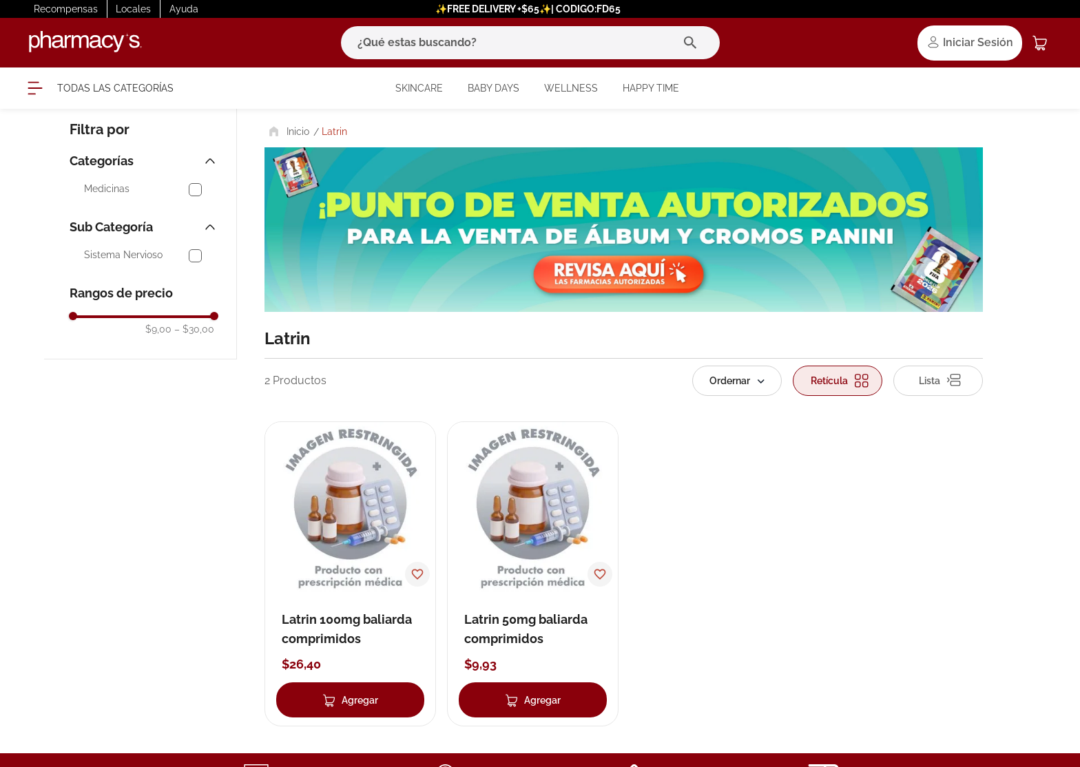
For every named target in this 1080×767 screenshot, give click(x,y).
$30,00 (194, 329)
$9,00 (158, 329)
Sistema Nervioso (123, 255)
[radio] (837, 381)
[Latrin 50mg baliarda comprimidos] (533, 574)
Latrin (334, 131)
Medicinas (106, 189)
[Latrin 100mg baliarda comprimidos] (350, 574)
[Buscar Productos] (693, 42)
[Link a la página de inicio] (287, 131)
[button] (144, 161)
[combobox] (530, 42)
